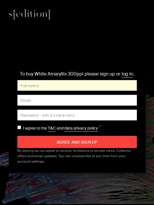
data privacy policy (81, 128)
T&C (52, 128)
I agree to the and (62, 128)
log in (127, 74)
